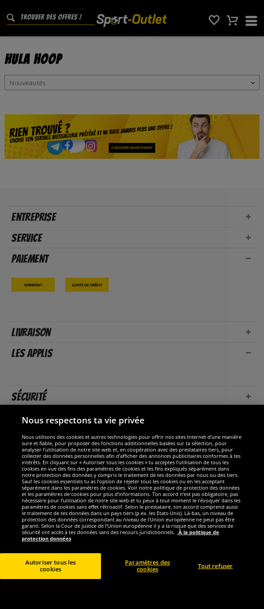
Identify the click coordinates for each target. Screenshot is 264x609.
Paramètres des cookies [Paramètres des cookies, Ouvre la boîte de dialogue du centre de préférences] (147, 566)
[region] (132, 507)
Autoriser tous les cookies (50, 566)
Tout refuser (215, 566)
